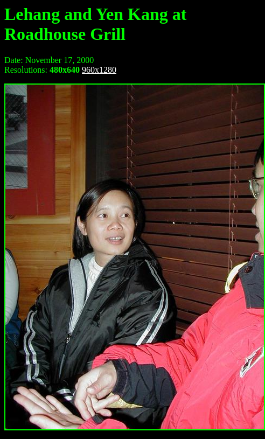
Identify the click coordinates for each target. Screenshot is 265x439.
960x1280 (99, 69)
